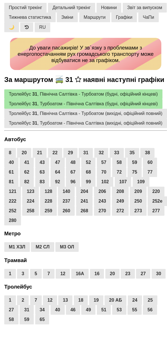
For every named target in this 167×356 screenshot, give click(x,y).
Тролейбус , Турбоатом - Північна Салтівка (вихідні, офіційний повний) (85, 123)
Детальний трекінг (72, 7)
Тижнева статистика (30, 17)
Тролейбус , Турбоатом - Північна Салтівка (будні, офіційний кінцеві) (83, 103)
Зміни (67, 17)
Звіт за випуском (144, 7)
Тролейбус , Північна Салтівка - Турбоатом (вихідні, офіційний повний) (85, 113)
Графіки (124, 17)
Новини (109, 7)
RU (42, 27)
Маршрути (95, 17)
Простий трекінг (25, 7)
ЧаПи (148, 17)
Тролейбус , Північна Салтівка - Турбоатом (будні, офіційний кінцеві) (83, 94)
